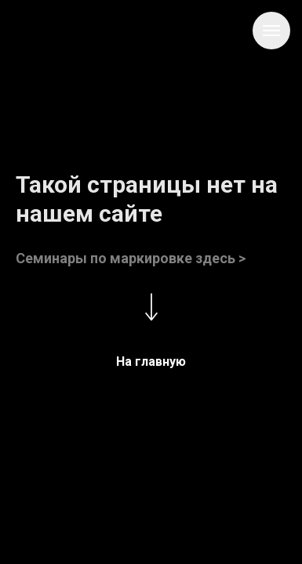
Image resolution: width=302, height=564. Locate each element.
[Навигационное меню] (271, 30)
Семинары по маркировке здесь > (131, 258)
